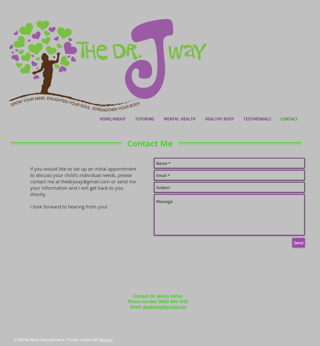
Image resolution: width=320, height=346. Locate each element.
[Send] (298, 242)
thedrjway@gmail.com (85, 181)
